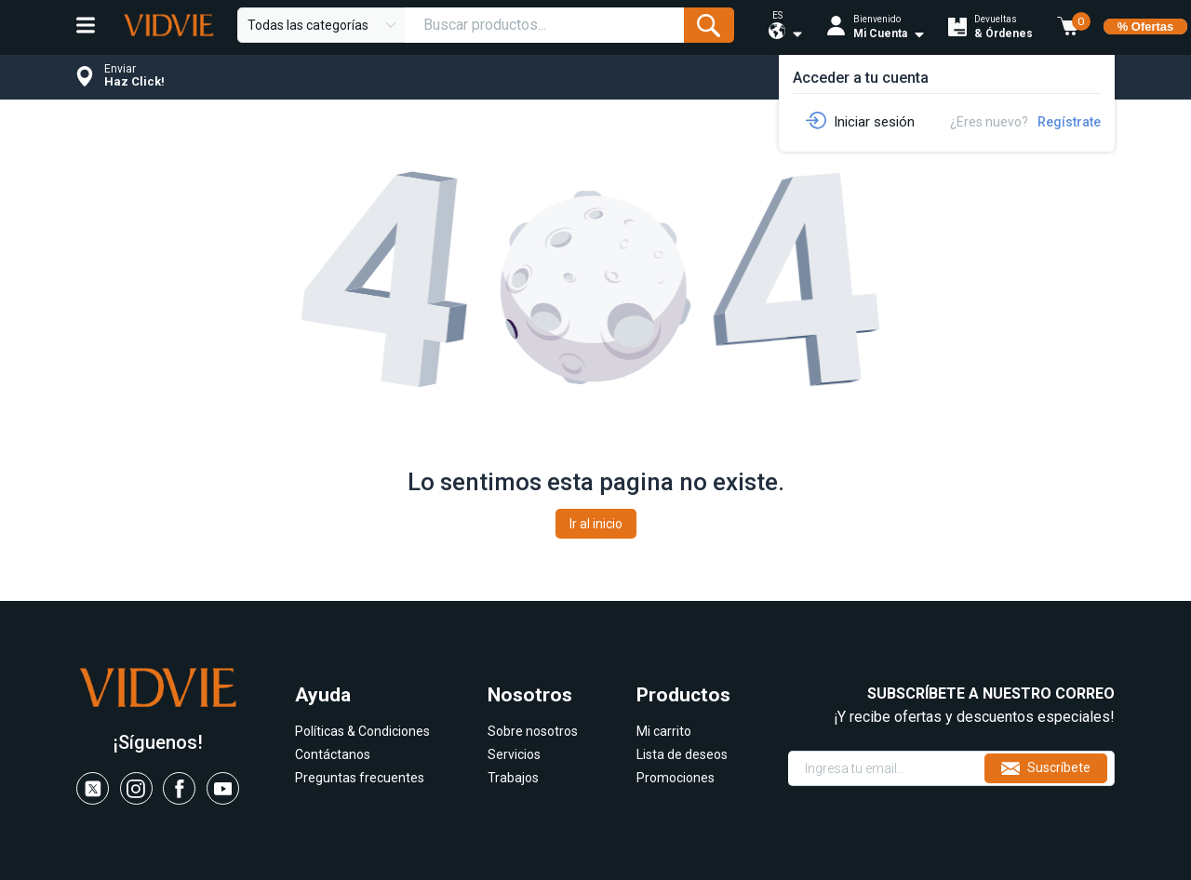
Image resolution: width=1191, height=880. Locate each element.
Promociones (675, 777)
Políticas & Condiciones (362, 731)
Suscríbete (1046, 768)
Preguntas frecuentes (359, 777)
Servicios (514, 754)
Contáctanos (332, 754)
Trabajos (513, 777)
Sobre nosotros (533, 731)
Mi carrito (663, 731)
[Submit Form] (708, 25)
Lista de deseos (682, 754)
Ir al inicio (595, 523)
